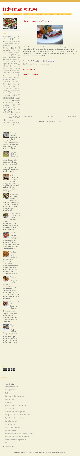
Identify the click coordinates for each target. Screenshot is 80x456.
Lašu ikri (13, 233)
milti (16, 77)
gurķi (18, 57)
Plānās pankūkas (11, 443)
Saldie (46, 14)
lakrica (38, 64)
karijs (15, 66)
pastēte (5, 91)
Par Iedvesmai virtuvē (16, 14)
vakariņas (14, 116)
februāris (9, 384)
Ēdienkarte (6, 14)
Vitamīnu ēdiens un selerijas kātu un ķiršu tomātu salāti (11, 280)
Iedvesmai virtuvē (20, 9)
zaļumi (15, 123)
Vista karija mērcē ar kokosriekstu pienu (19, 433)
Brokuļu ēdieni (15, 213)
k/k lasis (14, 64)
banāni (16, 43)
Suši (11, 175)
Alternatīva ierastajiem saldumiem (17, 437)
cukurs (11, 52)
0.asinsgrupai (7, 37)
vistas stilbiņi (6, 122)
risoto (4, 100)
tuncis (16, 112)
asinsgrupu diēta (10, 41)
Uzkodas (68, 14)
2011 (6, 381)
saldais (43, 64)
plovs (7, 93)
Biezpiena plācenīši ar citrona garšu (18, 415)
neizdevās (6, 81)
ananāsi (32, 64)
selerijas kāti (9, 105)
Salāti (32, 14)
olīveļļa (5, 86)
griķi (12, 57)
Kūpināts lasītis (10, 430)
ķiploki (7, 70)
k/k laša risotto (10, 408)
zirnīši (4, 125)
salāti (6, 103)
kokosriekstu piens (8, 68)
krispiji (18, 68)
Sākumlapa (50, 116)
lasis (10, 72)
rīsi (10, 100)
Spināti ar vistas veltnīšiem (14, 418)
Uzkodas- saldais (11, 421)
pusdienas (8, 97)
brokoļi (17, 48)
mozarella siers (9, 79)
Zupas (51, 14)
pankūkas (5, 88)
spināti (13, 109)
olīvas (14, 84)
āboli (10, 43)
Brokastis (26, 14)
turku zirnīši (6, 114)
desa (16, 52)
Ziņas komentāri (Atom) (53, 121)
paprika (15, 88)
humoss (15, 59)
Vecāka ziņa (71, 116)
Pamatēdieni (39, 14)
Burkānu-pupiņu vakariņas (14, 396)
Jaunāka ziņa (28, 116)
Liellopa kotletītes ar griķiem (15, 412)
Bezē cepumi (14, 133)
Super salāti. (14, 194)
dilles (4, 55)
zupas (10, 125)
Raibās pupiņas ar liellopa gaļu (16, 405)
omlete (14, 86)
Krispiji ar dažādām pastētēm (15, 440)
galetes (13, 55)
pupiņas (14, 95)
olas (4, 84)
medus (10, 77)
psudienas (6, 95)
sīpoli (5, 109)
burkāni (9, 50)
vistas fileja (13, 120)
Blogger (62, 452)
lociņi (11, 75)
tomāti (7, 112)
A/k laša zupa (10, 424)
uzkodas (50, 64)
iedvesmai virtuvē (8, 61)
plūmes (14, 93)
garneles (5, 57)
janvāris (9, 447)
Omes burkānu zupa (12, 427)
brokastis (6, 48)
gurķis (7, 59)
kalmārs (5, 66)
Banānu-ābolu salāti (12, 387)
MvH (49, 452)
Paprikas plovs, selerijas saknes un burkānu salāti (10, 256)
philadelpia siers (15, 90)
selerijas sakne (9, 107)
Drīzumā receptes (59, 14)
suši (19, 109)
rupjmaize (17, 100)
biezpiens (6, 45)
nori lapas (15, 81)
